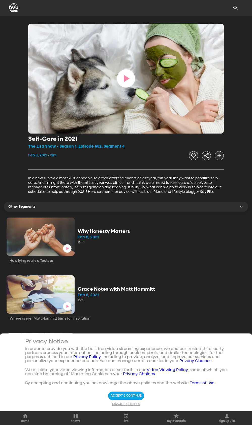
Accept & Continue (126, 395)
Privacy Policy (87, 357)
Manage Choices (126, 404)
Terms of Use (202, 383)
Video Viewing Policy (167, 370)
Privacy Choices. (195, 361)
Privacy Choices (139, 374)
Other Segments (126, 206)
